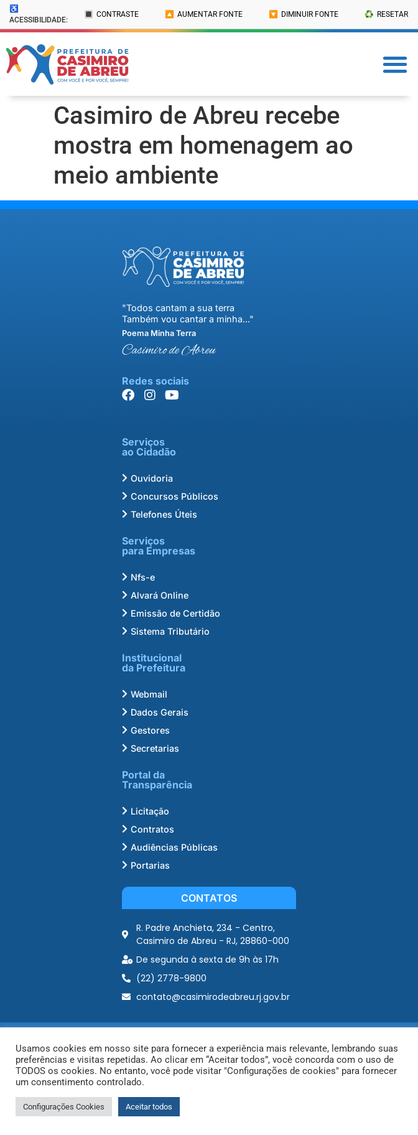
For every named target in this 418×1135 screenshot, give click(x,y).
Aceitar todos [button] (149, 1106)
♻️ (386, 14)
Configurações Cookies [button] (63, 1106)
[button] (395, 64)
